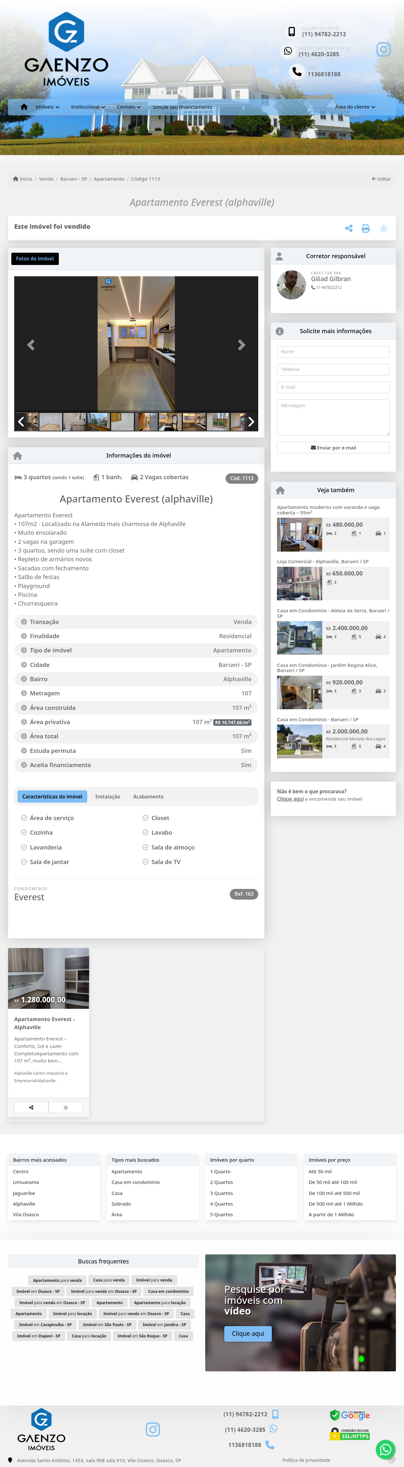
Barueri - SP (73, 178)
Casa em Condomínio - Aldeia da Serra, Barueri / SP (333, 613)
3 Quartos (221, 1193)
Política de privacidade (306, 1460)
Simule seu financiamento (182, 107)
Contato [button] (126, 106)
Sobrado (121, 1203)
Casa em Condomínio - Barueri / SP (317, 719)
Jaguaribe (24, 1193)
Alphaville (24, 1203)
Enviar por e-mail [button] (333, 447)
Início (22, 178)
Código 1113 (145, 178)
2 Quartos (221, 1182)
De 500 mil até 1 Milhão (336, 1203)
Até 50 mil (320, 1171)
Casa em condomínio (136, 1182)
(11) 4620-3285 (319, 54)
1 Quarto (220, 1171)
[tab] (35, 259)
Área (117, 1214)
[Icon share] (383, 49)
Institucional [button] (85, 106)
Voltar (381, 178)
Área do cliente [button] (352, 106)
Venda (46, 178)
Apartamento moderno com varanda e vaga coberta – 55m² (328, 510)
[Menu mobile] (24, 107)
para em (104, 1291)
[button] (32, 345)
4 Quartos (221, 1203)
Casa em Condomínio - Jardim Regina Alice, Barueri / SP (327, 668)
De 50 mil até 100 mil (333, 1182)
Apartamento (109, 178)
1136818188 (324, 74)
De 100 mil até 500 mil (334, 1193)
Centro (20, 1171)
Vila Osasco (26, 1214)
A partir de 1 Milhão (331, 1214)
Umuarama (26, 1182)
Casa (117, 1193)
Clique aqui (290, 799)
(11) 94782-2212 (324, 34)
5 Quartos (221, 1214)
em (38, 1291)
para (57, 1280)
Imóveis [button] (45, 106)
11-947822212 (326, 287)
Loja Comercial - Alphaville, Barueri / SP (322, 561)
